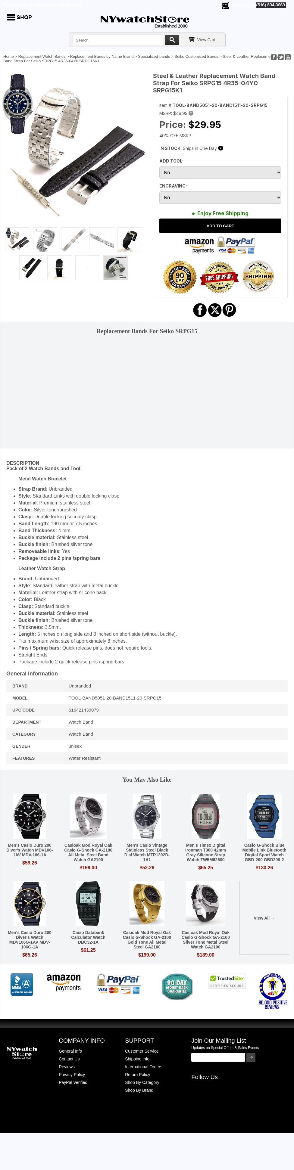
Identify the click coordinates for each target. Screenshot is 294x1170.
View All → (264, 918)
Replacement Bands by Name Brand (101, 56)
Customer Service (141, 1051)
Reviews (67, 1066)
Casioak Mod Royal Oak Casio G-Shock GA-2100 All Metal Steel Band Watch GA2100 (88, 852)
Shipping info (137, 1059)
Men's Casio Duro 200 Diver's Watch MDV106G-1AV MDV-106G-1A (30, 939)
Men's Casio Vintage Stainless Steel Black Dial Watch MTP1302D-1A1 (147, 852)
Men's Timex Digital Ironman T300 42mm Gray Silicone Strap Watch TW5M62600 (205, 852)
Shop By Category (142, 1082)
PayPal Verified (73, 1082)
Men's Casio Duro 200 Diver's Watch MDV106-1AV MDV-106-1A (29, 850)
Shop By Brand (139, 1090)
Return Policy (137, 1074)
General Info (70, 1051)
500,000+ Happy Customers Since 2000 (42, 4)
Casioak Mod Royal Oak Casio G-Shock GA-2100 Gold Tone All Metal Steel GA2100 (147, 939)
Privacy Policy (72, 1074)
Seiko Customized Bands (196, 56)
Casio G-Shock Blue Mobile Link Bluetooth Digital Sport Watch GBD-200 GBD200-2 (264, 852)
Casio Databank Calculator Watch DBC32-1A (88, 937)
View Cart (206, 39)
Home (8, 56)
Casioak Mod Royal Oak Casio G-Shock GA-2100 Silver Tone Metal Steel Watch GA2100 (206, 939)
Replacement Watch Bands (42, 56)
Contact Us (69, 1059)
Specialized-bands (154, 56)
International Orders (143, 1066)
